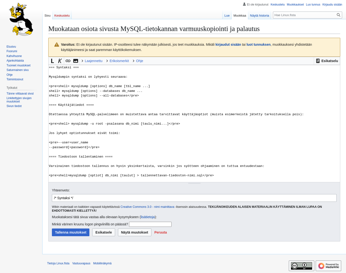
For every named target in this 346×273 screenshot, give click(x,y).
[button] (327, 61)
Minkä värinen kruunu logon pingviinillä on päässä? (90, 224)
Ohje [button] (139, 61)
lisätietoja (148, 217)
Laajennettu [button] (93, 61)
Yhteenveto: (61, 190)
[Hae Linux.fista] (307, 15)
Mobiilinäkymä (102, 263)
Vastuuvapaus (81, 263)
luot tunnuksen (259, 44)
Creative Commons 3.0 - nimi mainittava (147, 207)
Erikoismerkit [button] (119, 61)
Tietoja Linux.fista (58, 263)
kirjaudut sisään (228, 44)
